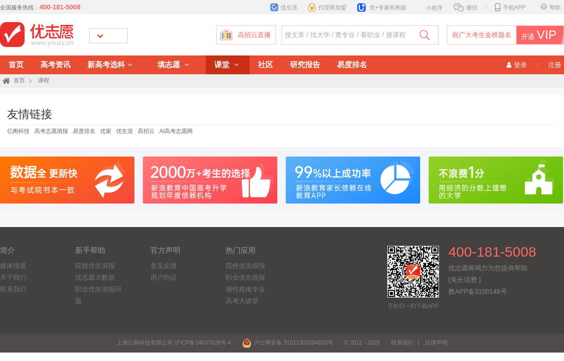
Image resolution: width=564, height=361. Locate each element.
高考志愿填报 (51, 131)
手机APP (510, 7)
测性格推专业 (245, 289)
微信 (466, 7)
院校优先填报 (95, 265)
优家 (105, 131)
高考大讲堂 (242, 301)
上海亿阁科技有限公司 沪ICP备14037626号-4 (174, 342)
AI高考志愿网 (176, 131)
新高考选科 (109, 65)
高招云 (146, 131)
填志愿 (173, 65)
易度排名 (352, 65)
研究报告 (305, 65)
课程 (43, 80)
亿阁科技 (18, 131)
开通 (537, 35)
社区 (265, 65)
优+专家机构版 (382, 7)
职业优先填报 (245, 277)
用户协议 (163, 277)
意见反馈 (163, 265)
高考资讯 (55, 65)
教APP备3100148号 (477, 291)
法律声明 (436, 342)
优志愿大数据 (95, 277)
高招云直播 (254, 35)
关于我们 (13, 277)
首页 (16, 65)
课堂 (226, 65)
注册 (554, 65)
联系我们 (13, 289)
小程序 (429, 7)
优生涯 (284, 7)
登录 (517, 65)
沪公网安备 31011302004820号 (287, 342)
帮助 (550, 7)
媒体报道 (13, 265)
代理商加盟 (327, 7)
